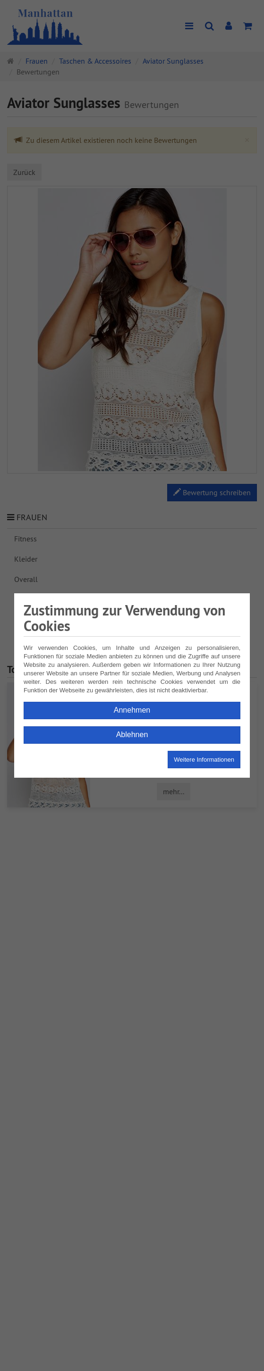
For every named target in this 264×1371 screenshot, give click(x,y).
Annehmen (132, 710)
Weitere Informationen (204, 759)
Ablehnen (132, 735)
